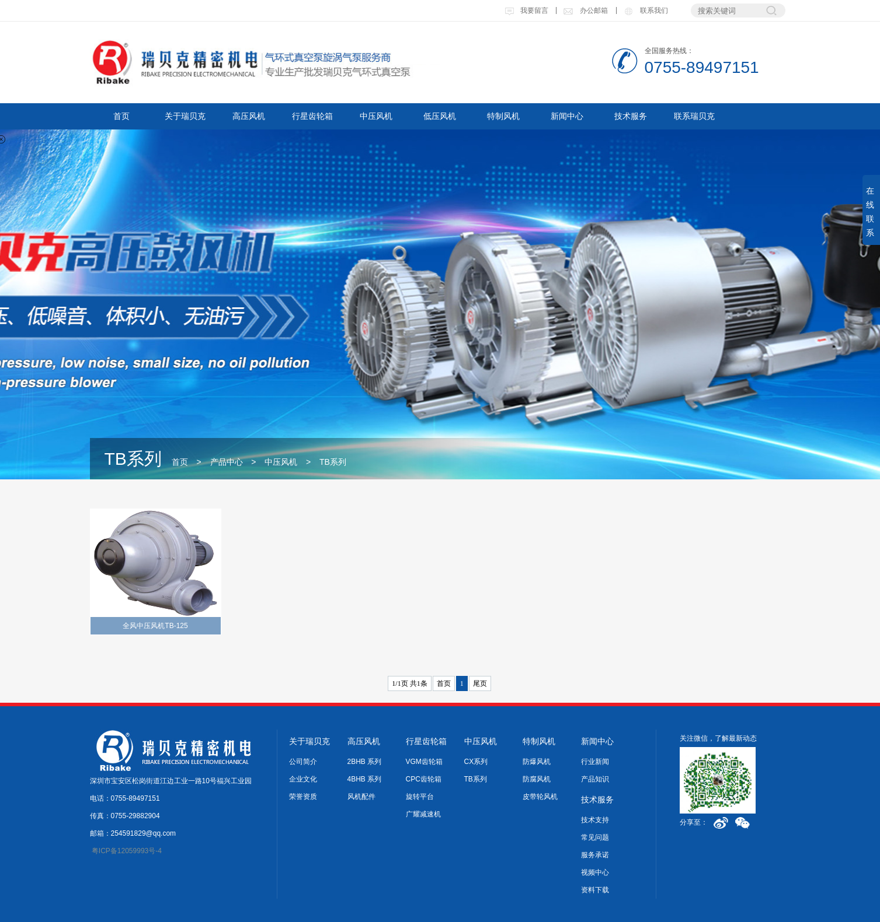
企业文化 (303, 779)
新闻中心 (567, 116)
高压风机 (248, 116)
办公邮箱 (585, 10)
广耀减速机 (423, 814)
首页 (121, 116)
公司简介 (303, 762)
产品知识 (595, 779)
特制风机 (503, 116)
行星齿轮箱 (312, 116)
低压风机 (439, 116)
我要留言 (526, 10)
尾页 (480, 683)
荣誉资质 (303, 797)
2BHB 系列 (364, 762)
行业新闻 (595, 762)
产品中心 (226, 462)
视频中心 (595, 872)
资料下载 (595, 890)
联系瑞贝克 (694, 116)
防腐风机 (537, 779)
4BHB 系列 (364, 779)
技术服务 (630, 116)
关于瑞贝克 (185, 116)
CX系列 (476, 762)
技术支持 (595, 820)
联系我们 (645, 10)
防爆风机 (537, 762)
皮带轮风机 (540, 797)
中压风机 (376, 116)
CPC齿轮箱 (423, 779)
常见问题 (595, 837)
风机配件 (361, 797)
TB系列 (332, 462)
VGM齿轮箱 (424, 762)
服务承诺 (595, 855)
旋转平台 (420, 797)
